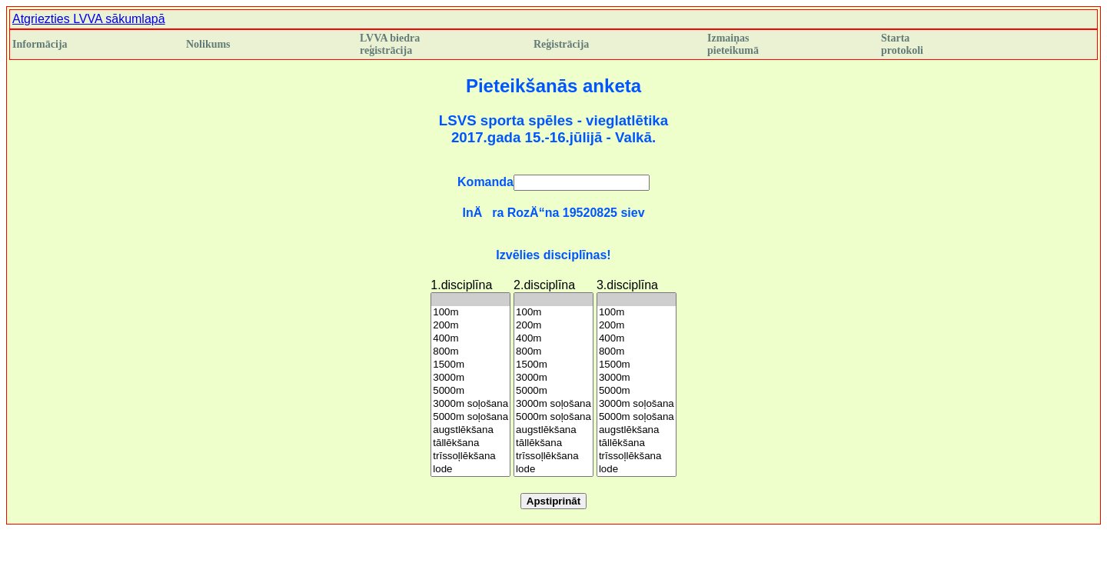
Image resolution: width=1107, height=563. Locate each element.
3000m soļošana (470, 404)
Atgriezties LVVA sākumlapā (88, 18)
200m (470, 325)
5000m (470, 391)
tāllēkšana (470, 443)
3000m (470, 378)
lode (470, 469)
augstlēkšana (470, 430)
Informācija (40, 44)
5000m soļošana (470, 417)
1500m (470, 364)
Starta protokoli (902, 44)
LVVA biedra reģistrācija (390, 44)
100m (470, 312)
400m (470, 338)
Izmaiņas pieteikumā (733, 44)
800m (470, 351)
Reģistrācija (561, 44)
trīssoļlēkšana (470, 456)
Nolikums (208, 44)
